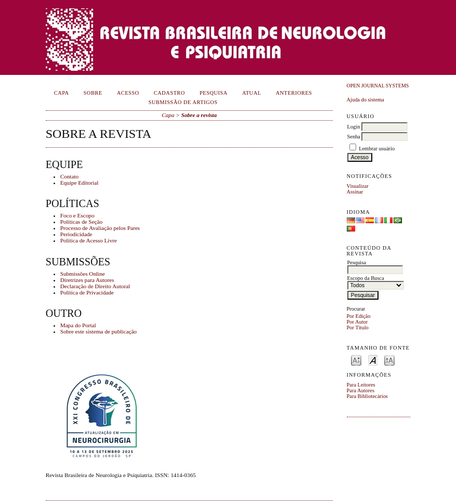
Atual (252, 93)
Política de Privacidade (87, 292)
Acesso (128, 93)
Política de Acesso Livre (88, 240)
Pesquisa (214, 93)
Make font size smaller (356, 360)
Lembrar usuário (377, 148)
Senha (353, 136)
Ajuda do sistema (365, 99)
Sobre (93, 93)
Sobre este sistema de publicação (98, 331)
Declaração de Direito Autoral (95, 286)
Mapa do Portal (78, 325)
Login (353, 127)
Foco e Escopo (77, 215)
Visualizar (358, 186)
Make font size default (373, 360)
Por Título (358, 327)
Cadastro (169, 93)
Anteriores (294, 93)
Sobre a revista (198, 115)
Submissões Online (82, 274)
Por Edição (359, 316)
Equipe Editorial (79, 182)
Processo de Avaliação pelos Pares (100, 228)
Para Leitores (361, 385)
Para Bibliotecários (367, 396)
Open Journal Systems (378, 85)
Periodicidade (76, 234)
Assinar (355, 192)
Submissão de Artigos (183, 102)
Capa (61, 93)
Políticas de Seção (81, 222)
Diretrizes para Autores (87, 280)
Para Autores (360, 390)
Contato (69, 176)
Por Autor (357, 322)
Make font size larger (389, 360)
